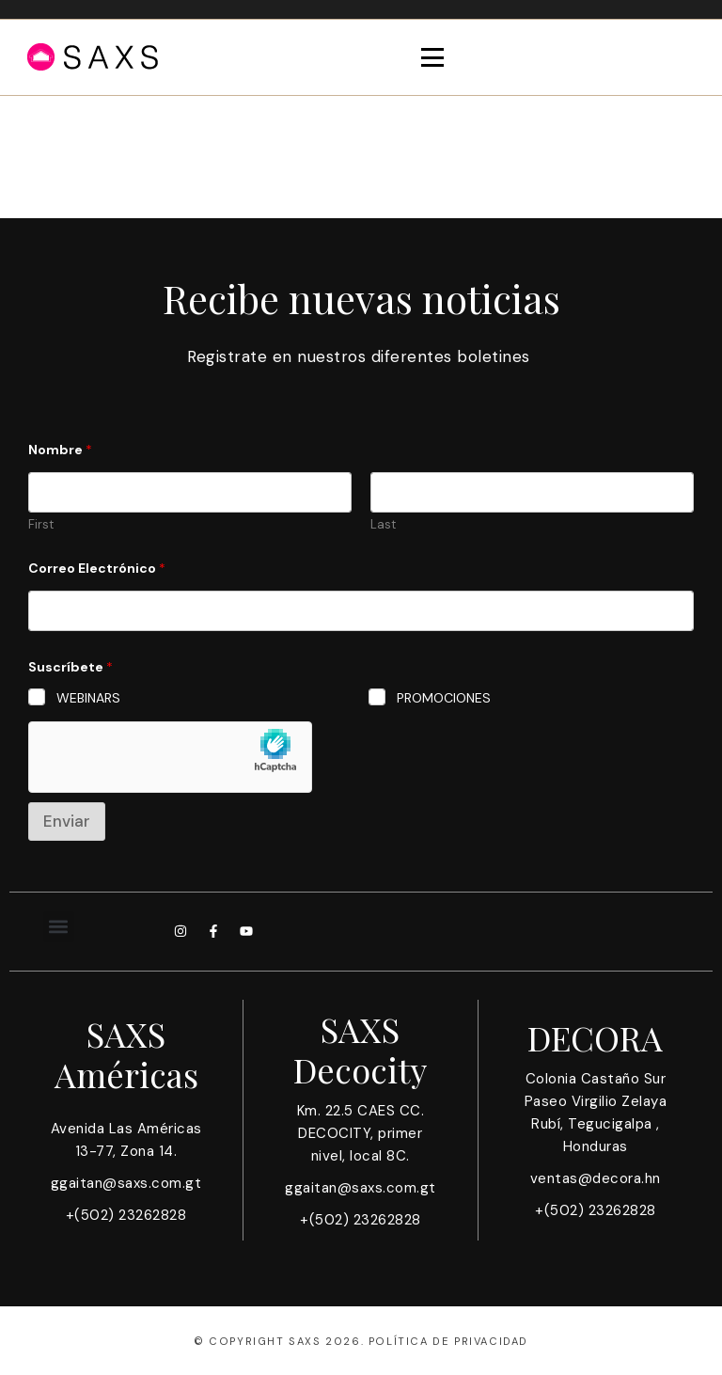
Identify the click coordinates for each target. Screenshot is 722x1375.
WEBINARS (88, 697)
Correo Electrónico (96, 569)
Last (383, 524)
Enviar (66, 821)
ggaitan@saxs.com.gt (126, 1183)
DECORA (595, 1037)
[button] (58, 926)
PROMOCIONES (444, 697)
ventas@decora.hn (595, 1178)
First (41, 524)
